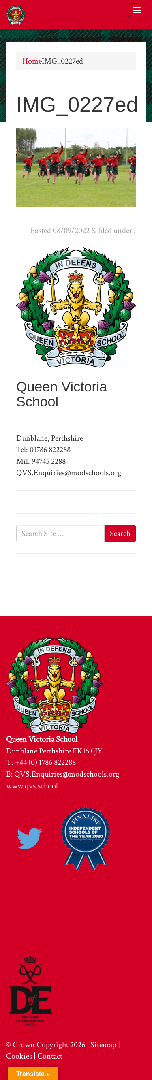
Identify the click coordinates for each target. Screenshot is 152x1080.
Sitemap (103, 1044)
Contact (49, 1056)
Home (32, 61)
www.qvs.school (32, 786)
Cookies (19, 1056)
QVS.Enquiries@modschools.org (66, 774)
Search (120, 533)
